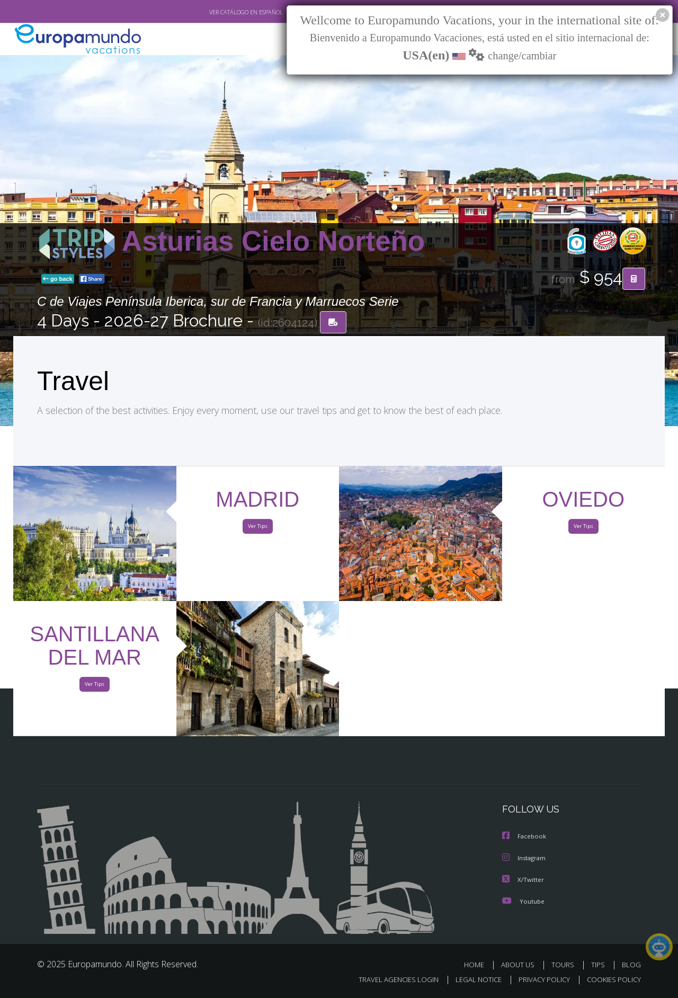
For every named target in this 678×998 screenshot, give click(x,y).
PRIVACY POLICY (539, 980)
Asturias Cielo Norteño (273, 242)
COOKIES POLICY (611, 980)
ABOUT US (520, 965)
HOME (478, 965)
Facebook (525, 838)
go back (58, 280)
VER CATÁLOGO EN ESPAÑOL (222, 12)
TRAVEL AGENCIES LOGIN (388, 980)
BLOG (631, 965)
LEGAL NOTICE (471, 980)
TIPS (599, 965)
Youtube (523, 901)
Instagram (525, 859)
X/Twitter (523, 880)
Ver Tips (257, 529)
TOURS (565, 965)
